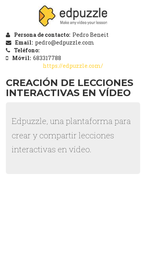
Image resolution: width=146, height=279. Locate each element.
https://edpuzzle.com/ (73, 65)
